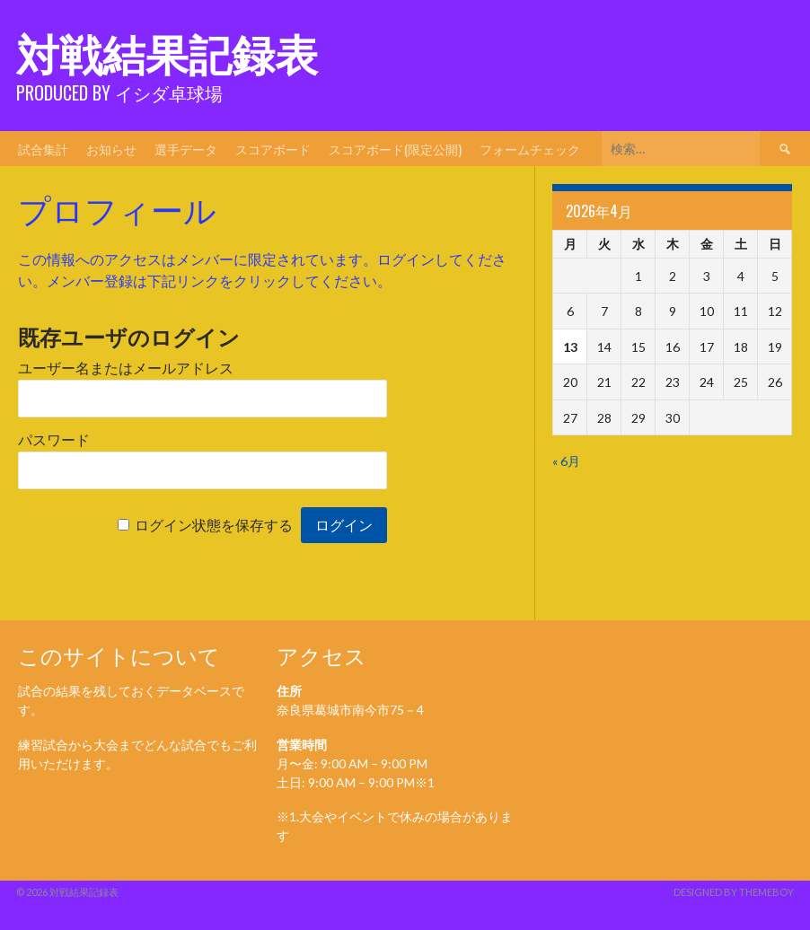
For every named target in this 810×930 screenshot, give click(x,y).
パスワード (54, 440)
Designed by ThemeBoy (734, 892)
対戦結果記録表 (167, 51)
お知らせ (111, 148)
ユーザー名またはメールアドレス (125, 368)
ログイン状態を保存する (214, 525)
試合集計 (43, 148)
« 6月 (566, 461)
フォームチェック (530, 148)
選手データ (185, 148)
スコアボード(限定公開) (395, 148)
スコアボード (273, 148)
